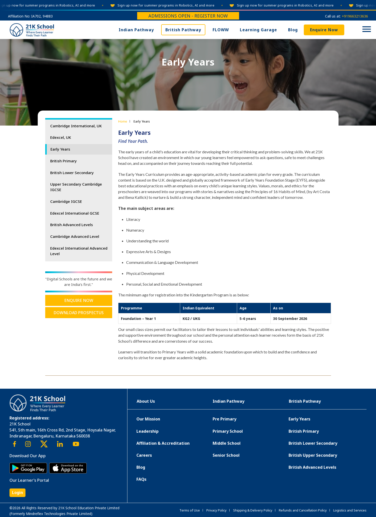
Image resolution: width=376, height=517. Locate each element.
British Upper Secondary (313, 455)
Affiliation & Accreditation (163, 443)
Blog (293, 30)
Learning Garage (258, 30)
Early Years (60, 149)
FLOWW (221, 30)
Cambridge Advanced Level (74, 236)
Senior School (226, 455)
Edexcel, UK (60, 137)
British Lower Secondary (72, 172)
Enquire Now (324, 30)
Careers (144, 455)
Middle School (227, 443)
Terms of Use (189, 510)
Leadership (147, 431)
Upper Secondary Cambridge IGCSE (76, 187)
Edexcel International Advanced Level (78, 251)
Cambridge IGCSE (66, 201)
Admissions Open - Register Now (188, 16)
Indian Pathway (136, 30)
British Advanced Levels (71, 224)
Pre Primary (224, 419)
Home (122, 121)
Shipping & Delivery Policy (252, 510)
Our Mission (148, 419)
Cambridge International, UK (76, 125)
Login (17, 492)
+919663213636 (355, 16)
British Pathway (183, 30)
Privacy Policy (216, 510)
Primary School (228, 431)
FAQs (141, 479)
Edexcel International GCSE (74, 213)
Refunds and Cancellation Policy (303, 510)
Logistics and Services (350, 510)
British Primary (63, 160)
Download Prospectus (79, 312)
